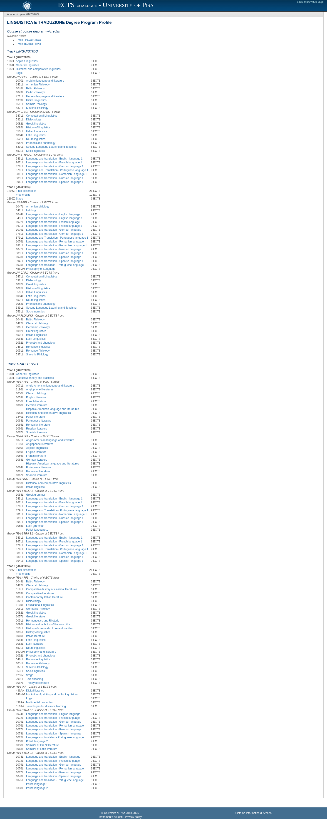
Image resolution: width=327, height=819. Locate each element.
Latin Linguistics (35, 135)
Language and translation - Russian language (53, 249)
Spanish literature (36, 432)
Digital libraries (35, 690)
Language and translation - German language (53, 229)
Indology (31, 210)
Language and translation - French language (53, 222)
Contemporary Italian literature (44, 597)
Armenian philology (37, 206)
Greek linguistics (36, 123)
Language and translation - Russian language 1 (54, 178)
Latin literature (34, 643)
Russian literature (36, 428)
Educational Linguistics (40, 605)
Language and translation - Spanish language (53, 257)
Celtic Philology (35, 92)
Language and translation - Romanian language (55, 241)
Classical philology (37, 323)
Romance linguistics (38, 346)
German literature (36, 405)
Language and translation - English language (53, 214)
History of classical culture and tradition (49, 628)
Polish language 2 (37, 741)
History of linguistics (38, 127)
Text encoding (34, 679)
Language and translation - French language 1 (54, 162)
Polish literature (35, 416)
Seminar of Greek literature (42, 745)
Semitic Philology (36, 104)
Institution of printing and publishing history (52, 694)
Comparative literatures (40, 593)
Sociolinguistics (35, 150)
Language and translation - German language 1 (54, 166)
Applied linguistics (26, 61)
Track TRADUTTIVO (28, 44)
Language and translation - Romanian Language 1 (56, 174)
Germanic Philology (38, 327)
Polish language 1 (37, 529)
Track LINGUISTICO (28, 40)
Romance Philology (38, 350)
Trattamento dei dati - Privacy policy (120, 817)
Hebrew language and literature (45, 96)
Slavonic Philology (37, 108)
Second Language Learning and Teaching (51, 146)
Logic (19, 73)
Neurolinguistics (35, 139)
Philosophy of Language (40, 268)
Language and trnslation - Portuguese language (55, 265)
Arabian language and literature (45, 80)
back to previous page (310, 1)
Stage (19, 198)
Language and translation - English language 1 (54, 158)
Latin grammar (35, 525)
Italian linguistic (35, 487)
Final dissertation (26, 190)
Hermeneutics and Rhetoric (42, 620)
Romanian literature (38, 424)
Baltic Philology (35, 88)
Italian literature (35, 636)
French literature (36, 401)
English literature (36, 397)
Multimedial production (39, 702)
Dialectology (33, 119)
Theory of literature (37, 682)
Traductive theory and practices (35, 378)
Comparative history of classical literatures (51, 589)
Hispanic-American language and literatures (52, 409)
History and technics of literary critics (48, 624)
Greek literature (35, 616)
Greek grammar (35, 494)
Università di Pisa (114, 813)
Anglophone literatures (39, 389)
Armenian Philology (38, 84)
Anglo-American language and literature (50, 385)
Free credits (23, 194)
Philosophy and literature (41, 651)
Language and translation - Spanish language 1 (54, 182)
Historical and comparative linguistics (38, 69)
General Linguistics (27, 65)
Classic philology (36, 393)
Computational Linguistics (41, 115)
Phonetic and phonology (40, 143)
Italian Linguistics (36, 131)
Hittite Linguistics (36, 100)
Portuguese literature (38, 420)
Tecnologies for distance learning (46, 706)
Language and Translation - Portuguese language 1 (57, 170)
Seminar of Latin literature (41, 749)
